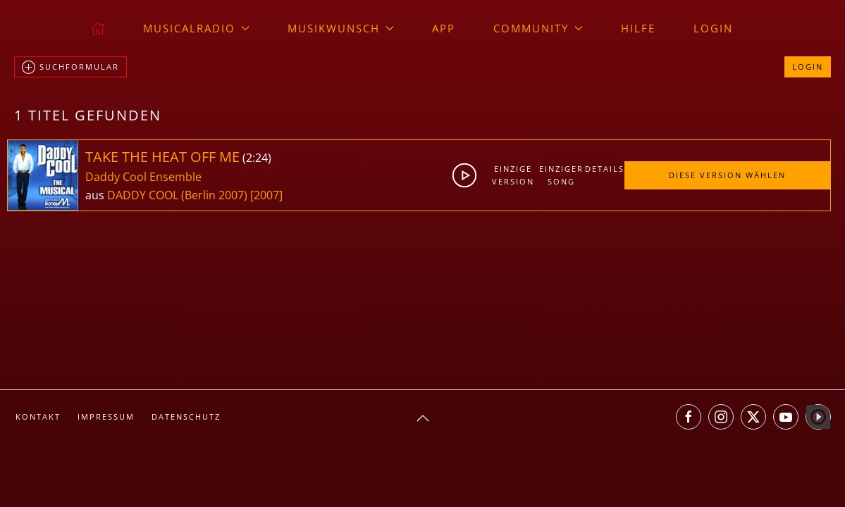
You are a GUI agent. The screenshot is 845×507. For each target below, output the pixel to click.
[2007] (266, 195)
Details (604, 168)
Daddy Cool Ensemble (143, 176)
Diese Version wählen (727, 175)
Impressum (106, 416)
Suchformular (70, 68)
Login (713, 28)
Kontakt (38, 416)
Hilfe (638, 28)
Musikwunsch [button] (341, 28)
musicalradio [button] (196, 28)
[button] (423, 418)
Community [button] (538, 28)
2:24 (257, 157)
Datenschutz (186, 416)
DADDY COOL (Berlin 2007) (177, 195)
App (443, 28)
